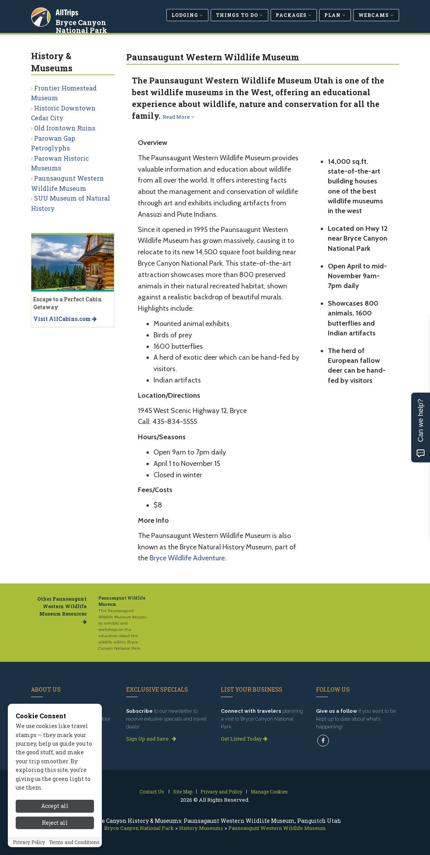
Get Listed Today (244, 738)
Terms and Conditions (74, 845)
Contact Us (151, 791)
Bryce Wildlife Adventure (187, 558)
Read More (178, 116)
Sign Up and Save (151, 738)
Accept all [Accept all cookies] (55, 808)
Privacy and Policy (221, 791)
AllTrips (68, 11)
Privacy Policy (29, 845)
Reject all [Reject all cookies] (55, 825)
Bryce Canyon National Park (82, 25)
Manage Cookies (269, 791)
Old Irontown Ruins (64, 128)
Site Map (182, 791)
